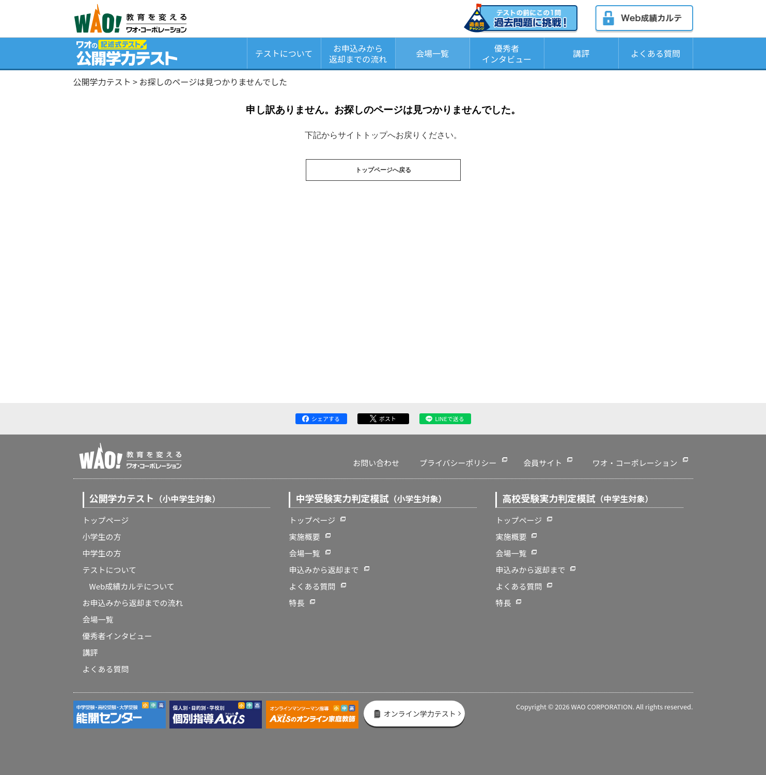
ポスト (383, 418)
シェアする (321, 418)
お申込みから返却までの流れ (358, 53)
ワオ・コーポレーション (635, 462)
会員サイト (542, 462)
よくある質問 (655, 53)
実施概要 (304, 536)
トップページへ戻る (383, 170)
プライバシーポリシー (458, 462)
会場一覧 (432, 53)
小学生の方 (102, 536)
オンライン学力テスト (414, 713)
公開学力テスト (102, 81)
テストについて (284, 53)
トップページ (106, 520)
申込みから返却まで (323, 569)
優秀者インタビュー (506, 53)
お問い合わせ (376, 462)
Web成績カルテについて (132, 586)
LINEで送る (445, 418)
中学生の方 (102, 553)
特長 (296, 602)
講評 (581, 53)
